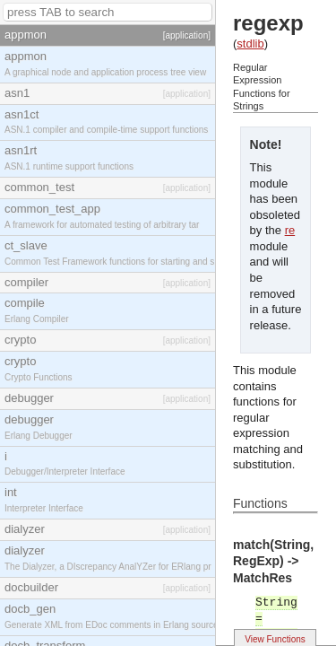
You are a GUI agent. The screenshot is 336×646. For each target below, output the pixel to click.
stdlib (250, 43)
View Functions (275, 639)
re (290, 230)
